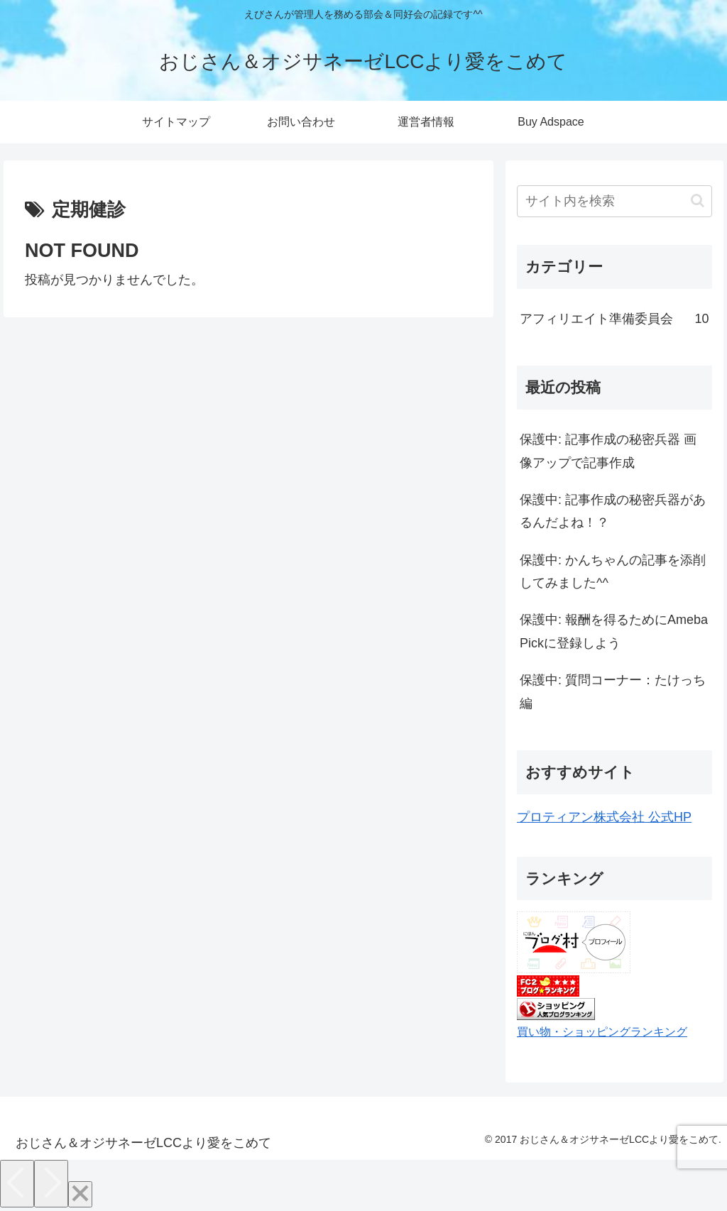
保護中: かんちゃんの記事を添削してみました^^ (613, 571)
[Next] (51, 1183)
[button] (697, 200)
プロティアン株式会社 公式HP (604, 817)
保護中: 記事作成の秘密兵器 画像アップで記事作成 (608, 450)
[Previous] (17, 1183)
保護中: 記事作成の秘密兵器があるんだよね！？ (613, 511)
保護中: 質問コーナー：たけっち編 (613, 691)
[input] (614, 201)
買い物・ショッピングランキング (602, 1031)
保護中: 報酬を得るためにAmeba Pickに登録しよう (614, 631)
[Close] (80, 1194)
